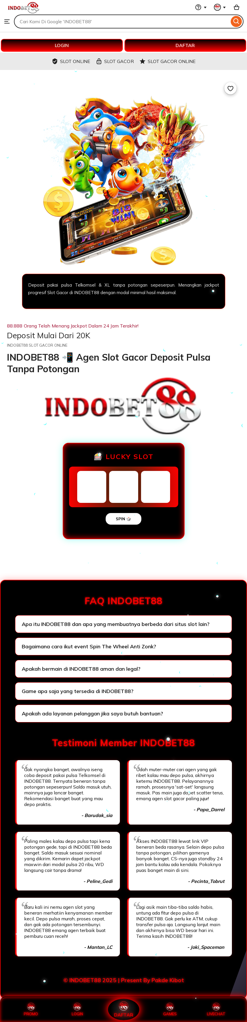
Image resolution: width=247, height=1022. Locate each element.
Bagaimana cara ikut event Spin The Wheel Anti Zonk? (89, 646)
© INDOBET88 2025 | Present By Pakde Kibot (123, 980)
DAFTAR (185, 45)
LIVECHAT (216, 1009)
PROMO (31, 1009)
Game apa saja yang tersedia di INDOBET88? (78, 691)
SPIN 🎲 (123, 519)
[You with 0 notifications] (220, 7)
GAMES (170, 1009)
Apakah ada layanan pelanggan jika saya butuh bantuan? (92, 713)
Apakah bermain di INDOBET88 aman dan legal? (81, 668)
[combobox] (121, 21)
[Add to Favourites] (230, 88)
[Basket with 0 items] (237, 7)
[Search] (236, 21)
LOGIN (62, 45)
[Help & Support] (200, 7)
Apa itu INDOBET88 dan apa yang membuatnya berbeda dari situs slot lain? (116, 624)
